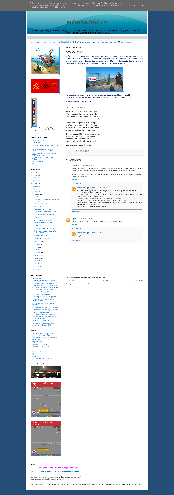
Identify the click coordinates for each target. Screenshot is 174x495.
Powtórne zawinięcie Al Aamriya (44, 228)
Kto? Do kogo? (38, 206)
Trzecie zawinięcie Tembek (42, 238)
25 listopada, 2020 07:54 (88, 166)
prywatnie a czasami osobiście (105, 42)
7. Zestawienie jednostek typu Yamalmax (45, 310)
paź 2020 (38, 242)
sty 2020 (37, 266)
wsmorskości (81, 188)
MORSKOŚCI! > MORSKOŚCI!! (49, 42)
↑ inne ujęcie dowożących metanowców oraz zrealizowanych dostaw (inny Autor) (45, 286)
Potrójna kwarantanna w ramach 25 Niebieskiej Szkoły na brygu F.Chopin (44, 150)
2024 (34, 178)
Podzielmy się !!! (37, 161)
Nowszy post (70, 280)
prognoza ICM (36, 351)
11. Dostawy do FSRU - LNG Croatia (43, 321)
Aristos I (36, 217)
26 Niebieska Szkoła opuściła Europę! (46, 212)
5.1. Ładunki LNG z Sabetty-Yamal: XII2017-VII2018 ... (43, 300)
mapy (34, 356)
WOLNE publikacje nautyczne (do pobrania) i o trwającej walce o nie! (43, 334)
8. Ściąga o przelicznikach (40, 312)
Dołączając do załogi (38, 140)
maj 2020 (38, 255)
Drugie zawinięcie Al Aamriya (43, 220)
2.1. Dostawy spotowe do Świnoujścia (44, 289)
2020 (34, 189)
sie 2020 (37, 247)
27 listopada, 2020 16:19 (97, 233)
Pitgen (74, 219)
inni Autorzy (34, 42)
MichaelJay (116, 484)
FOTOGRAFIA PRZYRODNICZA (42, 358)
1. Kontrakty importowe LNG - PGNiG (44, 281)
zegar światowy (37, 342)
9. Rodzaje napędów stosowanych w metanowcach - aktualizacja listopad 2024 (45, 315)
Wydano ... (35, 164)
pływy (34, 354)
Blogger (140, 484)
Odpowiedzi (77, 183)
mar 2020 (38, 261)
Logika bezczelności (40, 203)
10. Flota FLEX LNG (38, 318)
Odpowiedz (75, 179)
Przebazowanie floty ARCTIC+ (43, 223)
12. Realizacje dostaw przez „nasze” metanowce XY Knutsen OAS (43, 324)
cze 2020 (38, 252)
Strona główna (104, 280)
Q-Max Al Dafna (39, 225)
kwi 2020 (38, 258)
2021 (34, 186)
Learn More (133, 5)
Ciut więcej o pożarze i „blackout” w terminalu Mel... (45, 231)
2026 (34, 172)
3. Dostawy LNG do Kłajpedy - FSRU (44, 294)
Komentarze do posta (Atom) (83, 284)
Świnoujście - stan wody (39, 344)
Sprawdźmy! (38, 196)
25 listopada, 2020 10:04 (97, 188)
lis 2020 (37, 194)
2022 (34, 183)
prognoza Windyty (38, 349)
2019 (34, 270)
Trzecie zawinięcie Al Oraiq (42, 209)
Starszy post (139, 280)
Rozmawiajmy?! (37, 143)
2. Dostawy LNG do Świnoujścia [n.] (43, 283)
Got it (142, 5)
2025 (34, 175)
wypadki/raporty (125, 42)
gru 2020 (38, 191)
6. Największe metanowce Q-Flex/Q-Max (45, 307)
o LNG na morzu (67, 42)
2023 (34, 181)
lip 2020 (37, 250)
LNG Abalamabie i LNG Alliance (44, 214)
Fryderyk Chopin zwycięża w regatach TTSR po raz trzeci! (44, 154)
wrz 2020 (38, 244)
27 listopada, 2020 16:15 (84, 219)
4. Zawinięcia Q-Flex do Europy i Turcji (44, 297)
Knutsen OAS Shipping (41, 235)
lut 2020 (37, 263)
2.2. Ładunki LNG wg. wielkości (42, 292)
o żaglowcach (86, 42)
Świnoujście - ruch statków (40, 346)
